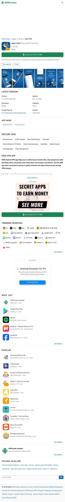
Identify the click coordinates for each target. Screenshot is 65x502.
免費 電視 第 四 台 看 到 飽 (47, 228)
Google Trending (44, 490)
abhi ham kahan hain (18, 469)
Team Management (21, 149)
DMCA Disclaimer (56, 487)
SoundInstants (56, 490)
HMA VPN (15, 43)
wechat (7, 238)
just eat (31, 465)
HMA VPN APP (8, 156)
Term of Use (33, 487)
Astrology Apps (8, 149)
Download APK (32, 55)
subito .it (46, 469)
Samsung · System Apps (33, 494)
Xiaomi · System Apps (16, 494)
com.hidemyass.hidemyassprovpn (14, 113)
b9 (5, 228)
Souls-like (46, 139)
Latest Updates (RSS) (51, 494)
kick (21, 228)
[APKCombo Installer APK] (32, 449)
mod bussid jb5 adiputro (10, 465)
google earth (47, 233)
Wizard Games (7, 139)
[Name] (30, 477)
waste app (24, 465)
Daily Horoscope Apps (30, 144)
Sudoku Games (55, 144)
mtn (5, 233)
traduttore (53, 469)
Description (7, 64)
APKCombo (6, 39)
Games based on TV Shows (12, 144)
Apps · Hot (7, 295)
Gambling (44, 144)
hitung (55, 465)
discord (17, 238)
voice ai (39, 238)
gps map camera (32, 233)
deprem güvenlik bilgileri (43, 465)
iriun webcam (17, 233)
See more (58, 252)
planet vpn (50, 238)
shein (13, 228)
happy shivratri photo (34, 469)
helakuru (38, 242)
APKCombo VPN (31, 490)
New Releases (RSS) (9, 498)
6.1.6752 (9, 99)
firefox (6, 247)
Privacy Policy (44, 487)
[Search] (61, 477)
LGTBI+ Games (20, 139)
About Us (24, 487)
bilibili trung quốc (10, 242)
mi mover (27, 238)
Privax (13, 49)
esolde (30, 228)
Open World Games (33, 139)
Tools (16, 64)
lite (57, 233)
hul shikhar (6, 469)
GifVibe (4, 494)
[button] (58, 2)
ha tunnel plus (26, 242)
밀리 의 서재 (50, 242)
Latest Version (10, 91)
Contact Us (6, 490)
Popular (6, 350)
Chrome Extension (17, 490)
